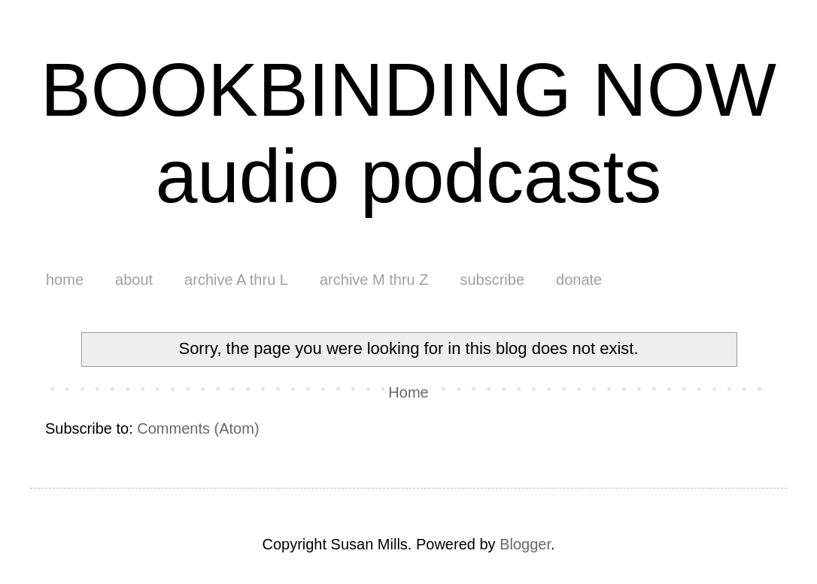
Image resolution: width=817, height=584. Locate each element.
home (65, 279)
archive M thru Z (374, 279)
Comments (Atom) (198, 428)
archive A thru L (236, 279)
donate (579, 279)
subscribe (492, 279)
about (134, 279)
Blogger (525, 544)
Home (408, 392)
